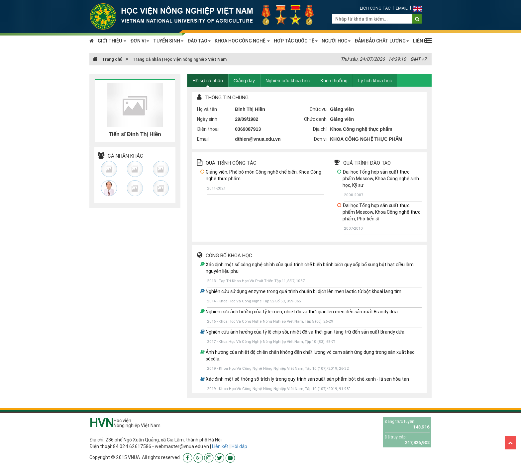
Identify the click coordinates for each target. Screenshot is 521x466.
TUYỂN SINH (168, 41)
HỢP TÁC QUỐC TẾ (296, 41)
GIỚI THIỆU (112, 41)
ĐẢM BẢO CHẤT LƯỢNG (382, 41)
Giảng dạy (244, 80)
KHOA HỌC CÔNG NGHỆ (242, 41)
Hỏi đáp (239, 446)
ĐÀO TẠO (199, 41)
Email (402, 8)
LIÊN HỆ (421, 41)
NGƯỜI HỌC (336, 41)
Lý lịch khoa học (375, 80)
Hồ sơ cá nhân (207, 80)
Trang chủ (107, 59)
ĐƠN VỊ (139, 41)
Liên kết (220, 446)
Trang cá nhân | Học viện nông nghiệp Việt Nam (180, 59)
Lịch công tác (375, 8)
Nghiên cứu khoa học (287, 80)
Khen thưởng (334, 80)
